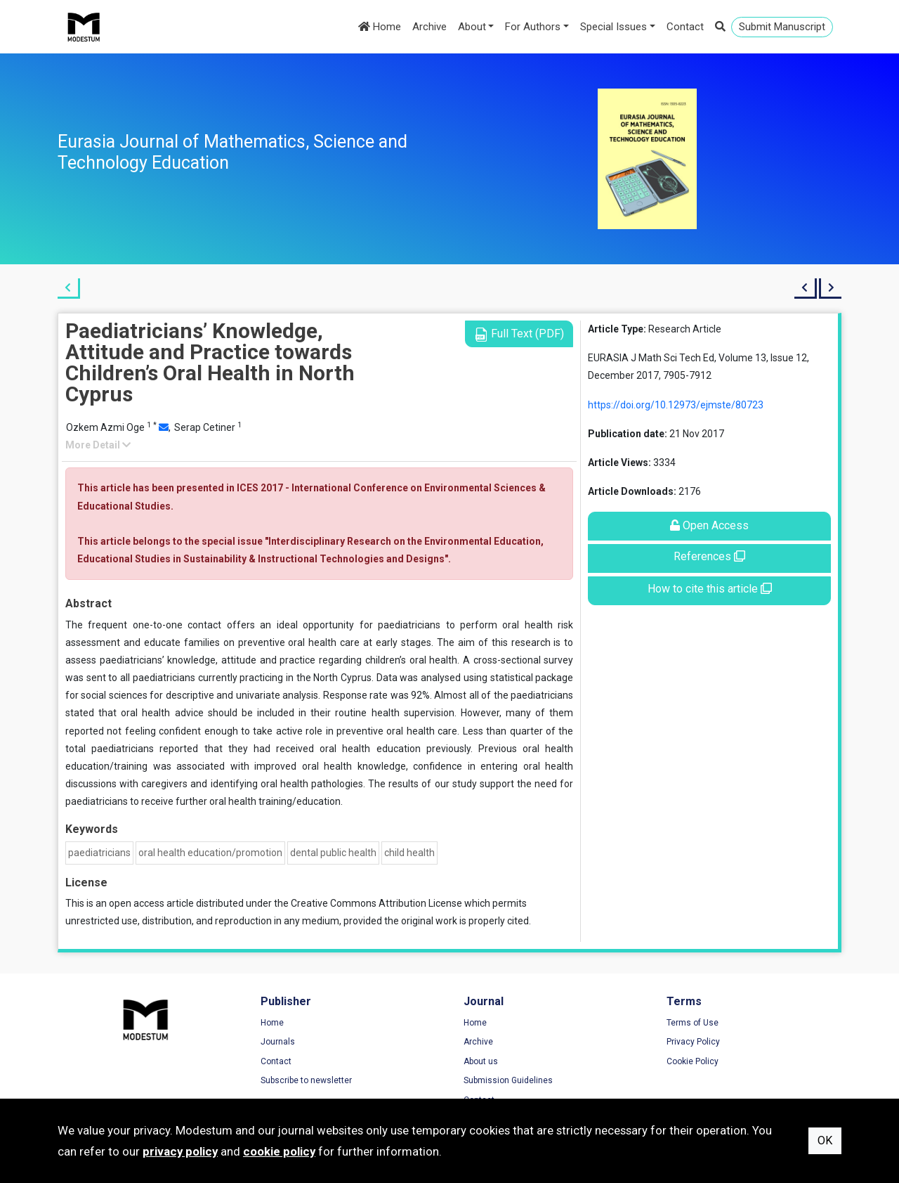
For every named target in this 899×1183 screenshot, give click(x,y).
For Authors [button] (532, 26)
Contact (685, 26)
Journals (278, 1042)
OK (825, 1140)
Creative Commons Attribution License (376, 903)
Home (379, 26)
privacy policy (180, 1151)
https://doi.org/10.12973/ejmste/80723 (675, 405)
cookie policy (279, 1151)
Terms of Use (692, 1023)
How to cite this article (710, 588)
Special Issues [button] (613, 26)
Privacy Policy (693, 1042)
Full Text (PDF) (519, 334)
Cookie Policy (692, 1061)
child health (409, 852)
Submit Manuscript (782, 26)
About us (481, 1061)
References (709, 556)
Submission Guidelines (508, 1080)
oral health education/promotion (210, 852)
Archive (429, 26)
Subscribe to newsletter (306, 1080)
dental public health (333, 852)
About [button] (472, 26)
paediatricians (99, 852)
